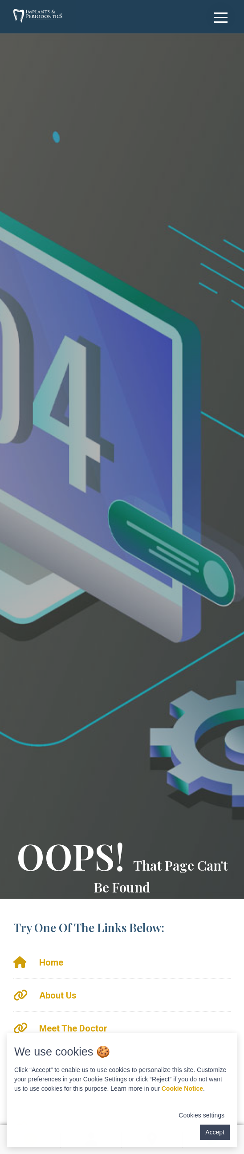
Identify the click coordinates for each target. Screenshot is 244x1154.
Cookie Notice (182, 1088)
